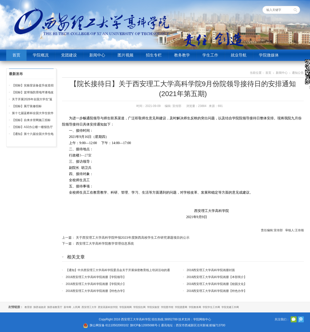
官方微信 (294, 319)
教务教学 (182, 55)
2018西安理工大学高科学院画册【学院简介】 (96, 284)
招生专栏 (154, 55)
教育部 (28, 307)
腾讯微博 (301, 319)
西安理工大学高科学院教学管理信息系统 (105, 243)
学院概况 (41, 55)
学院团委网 (181, 307)
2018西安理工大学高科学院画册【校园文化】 (217, 284)
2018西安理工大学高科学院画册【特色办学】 (96, 291)
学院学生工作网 (211, 307)
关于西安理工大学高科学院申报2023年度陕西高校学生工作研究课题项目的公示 (132, 237)
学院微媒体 (269, 55)
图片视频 (125, 55)
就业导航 (239, 55)
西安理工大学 (89, 307)
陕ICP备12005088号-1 (145, 325)
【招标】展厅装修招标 (27, 106)
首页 (16, 55)
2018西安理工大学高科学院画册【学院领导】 (96, 277)
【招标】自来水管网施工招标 (31, 120)
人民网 (76, 307)
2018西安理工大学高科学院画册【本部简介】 (217, 277)
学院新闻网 (125, 307)
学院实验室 (153, 307)
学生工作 (210, 55)
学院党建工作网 (230, 307)
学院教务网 (195, 307)
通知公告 (298, 73)
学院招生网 (139, 307)
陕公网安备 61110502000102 (109, 325)
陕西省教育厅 (54, 307)
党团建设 (69, 55)
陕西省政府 (39, 307)
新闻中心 (97, 55)
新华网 (67, 307)
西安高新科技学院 (108, 307)
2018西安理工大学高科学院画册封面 (211, 270)
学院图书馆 (167, 307)
